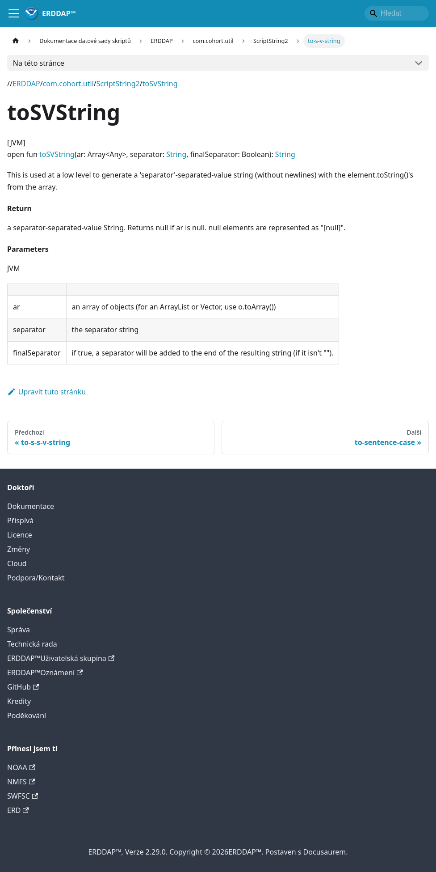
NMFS (21, 782)
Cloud (17, 563)
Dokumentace (30, 506)
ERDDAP (26, 84)
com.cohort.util (68, 84)
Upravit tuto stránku (46, 392)
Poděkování (26, 715)
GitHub (23, 687)
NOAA (21, 767)
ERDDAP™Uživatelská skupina (60, 658)
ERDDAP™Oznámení (45, 672)
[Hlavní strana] (15, 41)
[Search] (397, 13)
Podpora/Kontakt (35, 578)
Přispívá (20, 520)
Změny (18, 549)
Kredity (19, 701)
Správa (18, 630)
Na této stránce (38, 63)
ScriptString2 (118, 84)
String (176, 154)
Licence (19, 535)
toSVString (160, 84)
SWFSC (22, 796)
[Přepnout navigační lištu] (14, 13)
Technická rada (32, 644)
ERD (18, 810)
